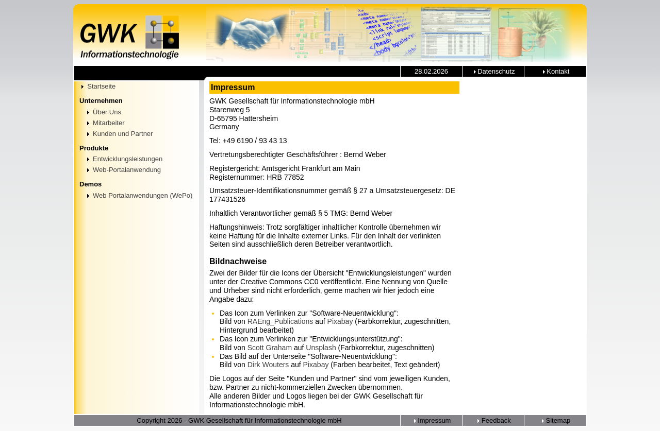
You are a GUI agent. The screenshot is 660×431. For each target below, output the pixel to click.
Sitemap (555, 420)
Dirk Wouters (268, 364)
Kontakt (555, 71)
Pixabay (340, 321)
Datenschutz (493, 71)
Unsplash (321, 347)
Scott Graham (270, 347)
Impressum (431, 420)
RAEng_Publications (281, 321)
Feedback (493, 420)
